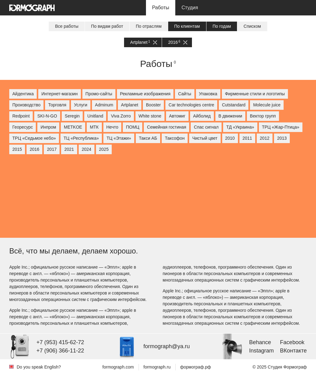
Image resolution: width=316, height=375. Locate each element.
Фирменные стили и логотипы (255, 93)
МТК (94, 127)
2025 (104, 149)
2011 (247, 138)
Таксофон (175, 138)
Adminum (104, 104)
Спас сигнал (206, 127)
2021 (69, 149)
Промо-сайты (98, 93)
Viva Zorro (121, 115)
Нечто (112, 127)
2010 (230, 138)
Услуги (80, 104)
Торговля (57, 104)
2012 (264, 138)
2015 (17, 149)
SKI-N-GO (47, 115)
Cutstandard (233, 104)
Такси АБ (148, 138)
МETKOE (73, 127)
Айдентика (23, 93)
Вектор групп (263, 115)
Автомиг (177, 115)
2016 (177, 42)
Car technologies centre (191, 104)
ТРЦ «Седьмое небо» (34, 138)
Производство (26, 104)
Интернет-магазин (59, 93)
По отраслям (149, 26)
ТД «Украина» (240, 127)
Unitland (95, 115)
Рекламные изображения (145, 93)
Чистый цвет (204, 138)
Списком (252, 26)
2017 (51, 149)
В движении (230, 115)
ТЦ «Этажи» (118, 138)
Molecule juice (267, 104)
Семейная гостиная (166, 127)
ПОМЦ (132, 127)
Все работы (66, 26)
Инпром (48, 127)
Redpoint (21, 115)
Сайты (184, 93)
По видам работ (107, 26)
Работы (160, 7)
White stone (150, 115)
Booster (153, 104)
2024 (86, 149)
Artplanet (143, 42)
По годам (222, 26)
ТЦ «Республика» (81, 138)
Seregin (72, 115)
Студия (189, 7)
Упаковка (208, 93)
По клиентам (187, 26)
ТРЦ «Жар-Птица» (280, 127)
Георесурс (22, 127)
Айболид (202, 115)
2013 (282, 138)
